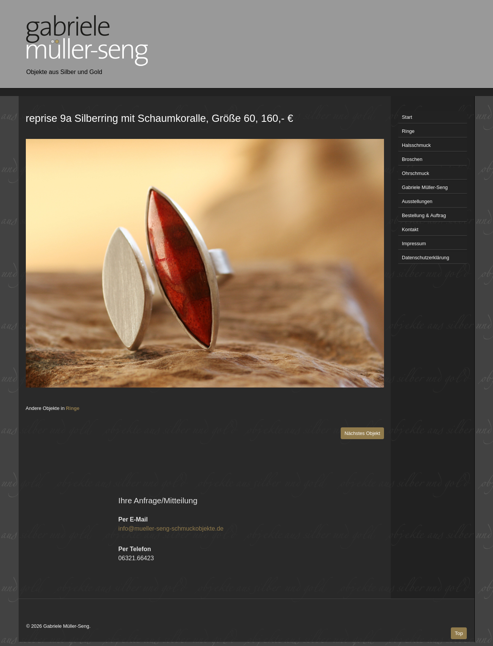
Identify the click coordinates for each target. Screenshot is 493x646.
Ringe (73, 408)
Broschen (412, 159)
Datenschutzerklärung (425, 257)
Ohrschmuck (415, 173)
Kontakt (410, 229)
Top (459, 633)
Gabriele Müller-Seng (425, 187)
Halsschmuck (416, 145)
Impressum (414, 243)
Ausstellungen (417, 201)
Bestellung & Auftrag (424, 215)
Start (407, 117)
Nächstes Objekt (362, 433)
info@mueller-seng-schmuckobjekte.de (171, 528)
